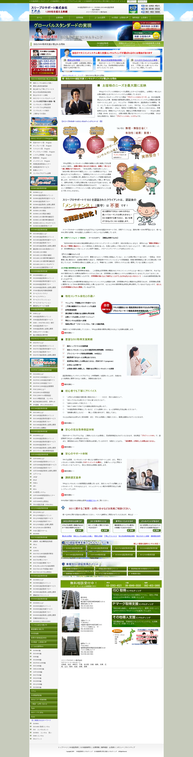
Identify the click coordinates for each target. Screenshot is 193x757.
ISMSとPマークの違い (41, 332)
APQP (35, 477)
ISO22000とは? (38, 374)
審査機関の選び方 (37, 629)
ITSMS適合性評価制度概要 (42, 290)
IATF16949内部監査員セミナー (44, 495)
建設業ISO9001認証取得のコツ (44, 208)
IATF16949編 (37, 672)
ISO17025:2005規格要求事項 (43, 554)
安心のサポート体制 (40, 95)
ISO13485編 (37, 666)
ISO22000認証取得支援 (149, 548)
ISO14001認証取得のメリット (43, 237)
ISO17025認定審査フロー (42, 563)
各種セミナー (38, 170)
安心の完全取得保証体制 (42, 92)
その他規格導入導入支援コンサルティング (106, 751)
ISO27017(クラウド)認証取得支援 (43, 339)
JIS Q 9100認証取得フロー (42, 521)
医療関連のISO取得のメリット (76, 574)
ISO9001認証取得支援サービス (44, 198)
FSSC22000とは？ (39, 389)
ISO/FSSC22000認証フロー (42, 383)
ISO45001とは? (38, 603)
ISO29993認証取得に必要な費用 (44, 448)
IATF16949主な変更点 (41, 501)
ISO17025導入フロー (40, 560)
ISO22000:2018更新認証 (41, 392)
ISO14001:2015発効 (40, 252)
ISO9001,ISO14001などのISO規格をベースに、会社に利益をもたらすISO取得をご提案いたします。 (135, 596)
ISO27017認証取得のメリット (43, 346)
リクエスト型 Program (41, 149)
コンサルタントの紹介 (41, 110)
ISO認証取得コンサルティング (40, 1)
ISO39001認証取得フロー (42, 589)
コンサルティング (102, 44)
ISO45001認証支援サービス (43, 609)
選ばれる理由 (67, 536)
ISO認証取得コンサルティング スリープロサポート (49, 9)
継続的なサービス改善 (41, 306)
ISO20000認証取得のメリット (43, 278)
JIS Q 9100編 (37, 684)
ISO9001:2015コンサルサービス (44, 223)
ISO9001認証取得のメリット (43, 195)
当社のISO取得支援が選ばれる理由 (43, 79)
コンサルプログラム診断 (42, 173)
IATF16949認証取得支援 (39, 454)
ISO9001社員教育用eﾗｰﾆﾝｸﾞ (43, 226)
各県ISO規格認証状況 (39, 638)
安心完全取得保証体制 (127, 536)
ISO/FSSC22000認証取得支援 (41, 370)
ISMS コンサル (38, 736)
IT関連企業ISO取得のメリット (108, 569)
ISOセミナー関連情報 (39, 700)
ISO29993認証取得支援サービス (44, 442)
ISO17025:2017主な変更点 (42, 572)
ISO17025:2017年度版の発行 (43, 569)
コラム (33, 691)
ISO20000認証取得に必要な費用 (44, 287)
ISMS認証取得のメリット (42, 317)
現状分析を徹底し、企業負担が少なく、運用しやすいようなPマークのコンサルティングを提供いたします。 (136, 609)
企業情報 (59, 18)
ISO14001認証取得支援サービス (44, 240)
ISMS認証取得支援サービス (43, 320)
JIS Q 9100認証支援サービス (43, 518)
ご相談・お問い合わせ (39, 704)
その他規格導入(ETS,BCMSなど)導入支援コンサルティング (101, 1)
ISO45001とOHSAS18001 (42, 621)
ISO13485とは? (38, 412)
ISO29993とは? (38, 435)
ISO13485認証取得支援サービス (44, 418)
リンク (123, 1)
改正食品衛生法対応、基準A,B (44, 402)
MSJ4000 (36, 534)
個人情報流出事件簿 (40, 335)
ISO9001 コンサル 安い (42, 733)
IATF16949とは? (38, 458)
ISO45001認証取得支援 (39, 599)
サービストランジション (42, 300)
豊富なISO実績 (73, 60)
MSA (35, 489)
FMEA (35, 483)
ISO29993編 (37, 681)
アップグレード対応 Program (44, 152)
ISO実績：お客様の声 (120, 18)
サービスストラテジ (40, 293)
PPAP (35, 480)
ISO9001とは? (38, 192)
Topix (33, 708)
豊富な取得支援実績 (40, 86)
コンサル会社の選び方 (39, 625)
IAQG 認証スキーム (40, 531)
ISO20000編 (37, 660)
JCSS (35, 548)
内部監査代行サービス (41, 167)
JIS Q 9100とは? (38, 512)
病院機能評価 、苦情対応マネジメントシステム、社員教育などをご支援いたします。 (135, 623)
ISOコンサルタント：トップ (73, 75)
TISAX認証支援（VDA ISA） (43, 504)
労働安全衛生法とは (40, 618)
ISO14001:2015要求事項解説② (44, 261)
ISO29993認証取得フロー (42, 445)
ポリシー (132, 1)
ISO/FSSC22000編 (39, 663)
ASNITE (36, 551)
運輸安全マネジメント (41, 595)
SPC (34, 486)
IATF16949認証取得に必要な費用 (45, 471)
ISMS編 (35, 657)
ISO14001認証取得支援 (39, 230)
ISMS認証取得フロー (40, 326)
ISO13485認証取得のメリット (43, 415)
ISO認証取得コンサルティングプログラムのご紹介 (66, 1)
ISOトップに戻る (37, 712)
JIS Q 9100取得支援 (147, 555)
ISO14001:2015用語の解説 (42, 255)
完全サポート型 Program (42, 143)
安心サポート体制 (142, 536)
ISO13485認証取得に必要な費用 (44, 425)
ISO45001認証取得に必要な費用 (44, 615)
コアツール (37, 474)
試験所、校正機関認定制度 (42, 541)
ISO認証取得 (73, 747)
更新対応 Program (40, 158)
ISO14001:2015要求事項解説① (44, 258)
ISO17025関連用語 (39, 557)
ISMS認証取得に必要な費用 (43, 329)
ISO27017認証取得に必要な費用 (44, 355)
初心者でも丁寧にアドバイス (43, 89)
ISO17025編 (37, 675)
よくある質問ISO (37, 646)
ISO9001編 (36, 650)
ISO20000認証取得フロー (42, 284)
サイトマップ (142, 1)
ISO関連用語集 (36, 695)
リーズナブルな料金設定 (42, 107)
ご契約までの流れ (39, 114)
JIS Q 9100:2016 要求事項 (42, 528)
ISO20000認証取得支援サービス (44, 281)
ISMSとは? (37, 313)
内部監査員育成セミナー (42, 164)
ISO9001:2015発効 (39, 211)
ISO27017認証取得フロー (42, 352)
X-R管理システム (39, 492)
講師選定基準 (155, 536)
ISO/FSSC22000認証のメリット (44, 377)
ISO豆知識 (34, 634)
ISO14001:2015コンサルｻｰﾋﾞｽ (43, 264)
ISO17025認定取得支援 (39, 537)
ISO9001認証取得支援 (39, 188)
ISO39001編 (37, 687)
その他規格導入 (85, 747)
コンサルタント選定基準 (42, 104)
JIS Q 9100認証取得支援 (39, 508)
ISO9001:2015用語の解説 (42, 214)
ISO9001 (36, 723)
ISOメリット (37, 739)
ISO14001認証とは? (40, 234)
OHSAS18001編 (38, 669)
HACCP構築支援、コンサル (43, 398)
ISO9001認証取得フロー (41, 201)
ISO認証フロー (91, 500)
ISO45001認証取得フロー (42, 612)
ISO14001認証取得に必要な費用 (44, 246)
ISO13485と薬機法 (39, 428)
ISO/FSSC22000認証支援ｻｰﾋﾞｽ (43, 380)
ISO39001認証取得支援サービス (44, 586)
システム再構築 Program (42, 155)
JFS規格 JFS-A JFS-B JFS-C (43, 405)
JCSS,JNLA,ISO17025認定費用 (43, 566)
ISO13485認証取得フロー (42, 422)
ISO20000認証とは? (40, 275)
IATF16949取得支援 (98, 555)
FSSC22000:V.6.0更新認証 (42, 395)
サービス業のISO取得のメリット (109, 574)
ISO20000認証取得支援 (39, 271)
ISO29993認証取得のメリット (43, 438)
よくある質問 (100, 18)
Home (33, 717)
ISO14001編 (37, 654)
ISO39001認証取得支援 (39, 576)
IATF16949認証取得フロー (42, 468)
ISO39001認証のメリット (42, 583)
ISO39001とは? (38, 580)
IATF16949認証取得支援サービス (45, 465)
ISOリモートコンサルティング (44, 98)
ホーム (39, 18)
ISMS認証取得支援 (37, 309)
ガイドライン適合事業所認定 (43, 451)
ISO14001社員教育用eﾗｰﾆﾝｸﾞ (43, 267)
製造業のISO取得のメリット (75, 569)
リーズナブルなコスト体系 (146, 60)
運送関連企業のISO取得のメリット (142, 569)
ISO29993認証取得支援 (39, 431)
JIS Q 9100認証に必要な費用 (43, 524)
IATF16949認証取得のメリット (44, 462)
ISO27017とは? (38, 343)
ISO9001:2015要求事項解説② (43, 220)
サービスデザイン (39, 297)
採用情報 (79, 18)
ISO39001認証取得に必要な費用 (44, 592)
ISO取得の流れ (136, 574)
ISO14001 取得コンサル (41, 727)
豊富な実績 (98, 536)
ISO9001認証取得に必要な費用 (44, 205)
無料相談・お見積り (140, 18)
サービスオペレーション (42, 303)
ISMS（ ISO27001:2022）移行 (43, 323)
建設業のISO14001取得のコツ (43, 249)
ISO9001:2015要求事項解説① (43, 217)
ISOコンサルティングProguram (42, 139)
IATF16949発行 (38, 498)
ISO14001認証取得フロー (42, 243)
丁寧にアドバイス (110, 536)
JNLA (35, 544)
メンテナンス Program (41, 161)
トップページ (63, 747)
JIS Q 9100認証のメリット (42, 515)
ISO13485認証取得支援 (39, 408)
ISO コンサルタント (41, 730)
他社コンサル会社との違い (42, 83)
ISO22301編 (37, 678)
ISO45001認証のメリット (42, 606)
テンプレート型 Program (42, 146)
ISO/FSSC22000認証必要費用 (43, 386)
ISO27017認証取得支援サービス (44, 349)
